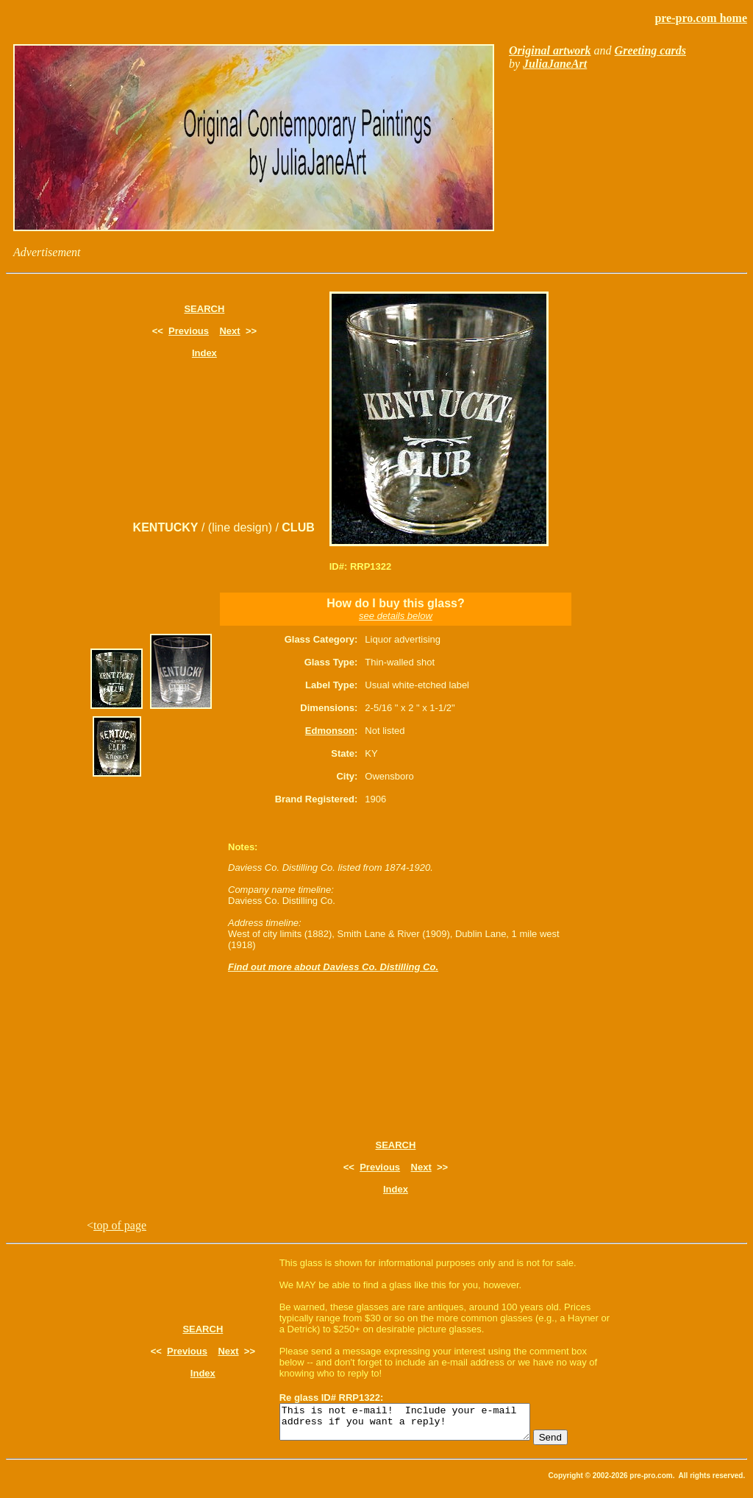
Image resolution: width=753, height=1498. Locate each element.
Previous (188, 330)
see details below (395, 615)
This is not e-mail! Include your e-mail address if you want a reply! (419, 1425)
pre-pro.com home (700, 18)
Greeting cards (650, 50)
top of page (119, 1225)
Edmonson (329, 730)
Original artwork (550, 50)
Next (229, 330)
